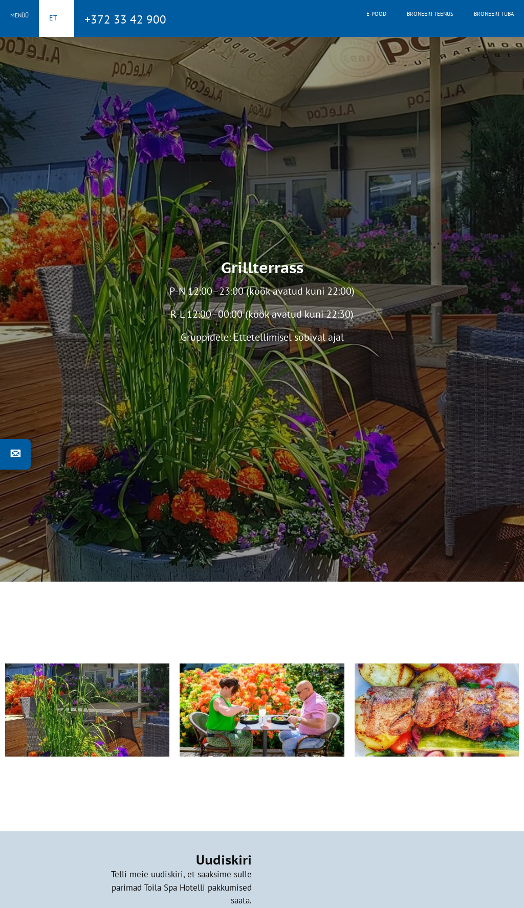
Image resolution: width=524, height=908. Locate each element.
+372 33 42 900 (125, 19)
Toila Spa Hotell (262, 17)
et (53, 18)
